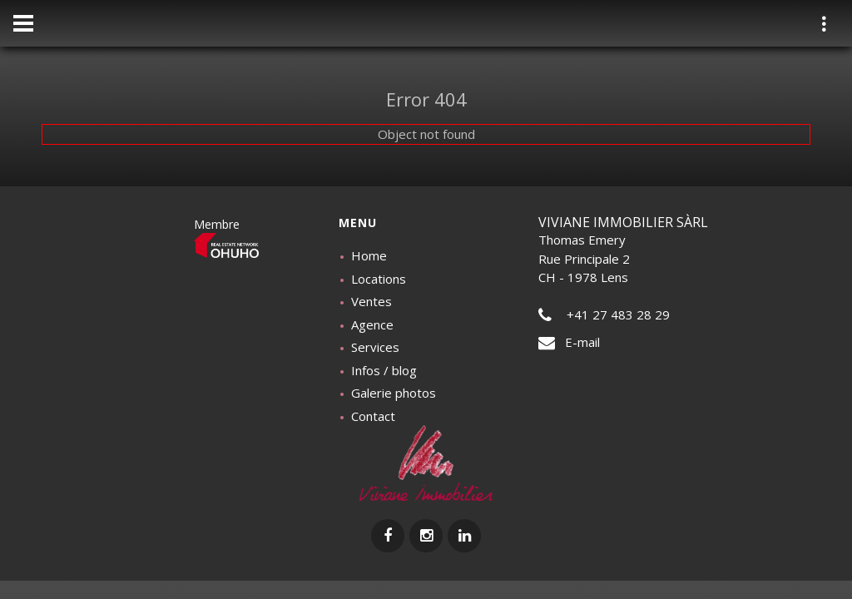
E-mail (569, 342)
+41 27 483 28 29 (604, 314)
